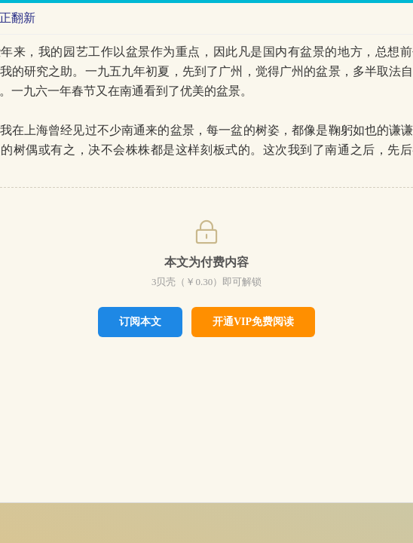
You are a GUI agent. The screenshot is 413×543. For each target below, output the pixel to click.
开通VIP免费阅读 (253, 321)
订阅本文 (140, 321)
